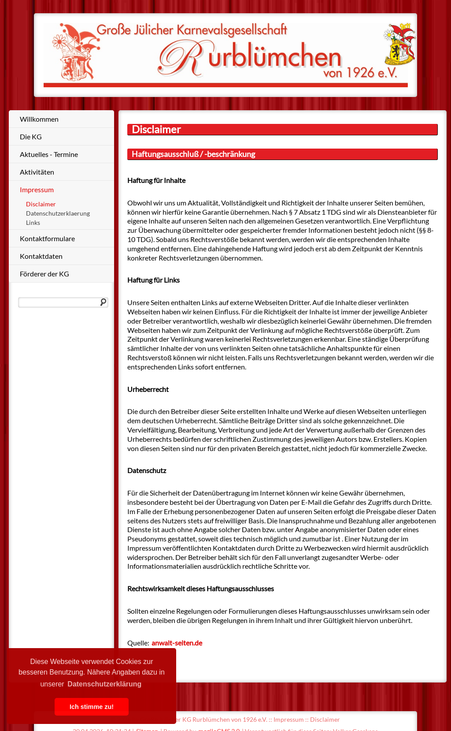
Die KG (31, 136)
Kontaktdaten (41, 256)
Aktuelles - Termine (49, 154)
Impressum (37, 189)
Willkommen (39, 119)
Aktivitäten (37, 172)
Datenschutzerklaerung (58, 213)
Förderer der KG (44, 273)
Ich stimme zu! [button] (92, 706)
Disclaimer (41, 204)
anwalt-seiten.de (177, 642)
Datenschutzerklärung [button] (104, 684)
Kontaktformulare (47, 238)
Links (33, 222)
